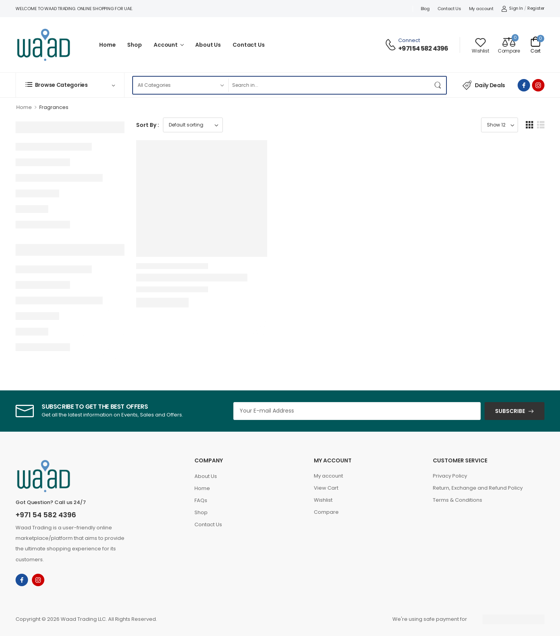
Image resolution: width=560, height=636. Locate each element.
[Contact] (392, 45)
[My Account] (512, 8)
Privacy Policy (450, 476)
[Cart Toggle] (535, 44)
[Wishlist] (480, 44)
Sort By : (147, 125)
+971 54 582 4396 (423, 48)
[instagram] (538, 85)
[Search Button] (438, 85)
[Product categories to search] (180, 85)
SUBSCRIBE (510, 411)
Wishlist (323, 500)
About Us (208, 45)
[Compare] (509, 45)
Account (166, 45)
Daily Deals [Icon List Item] (483, 85)
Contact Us (449, 8)
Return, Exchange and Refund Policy (478, 488)
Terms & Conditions (457, 500)
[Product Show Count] (499, 125)
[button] (529, 124)
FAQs (200, 500)
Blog (425, 8)
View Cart (326, 488)
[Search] (329, 85)
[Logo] (44, 45)
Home (107, 45)
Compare (326, 512)
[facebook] (524, 85)
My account (481, 8)
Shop (134, 45)
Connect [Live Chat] (409, 40)
